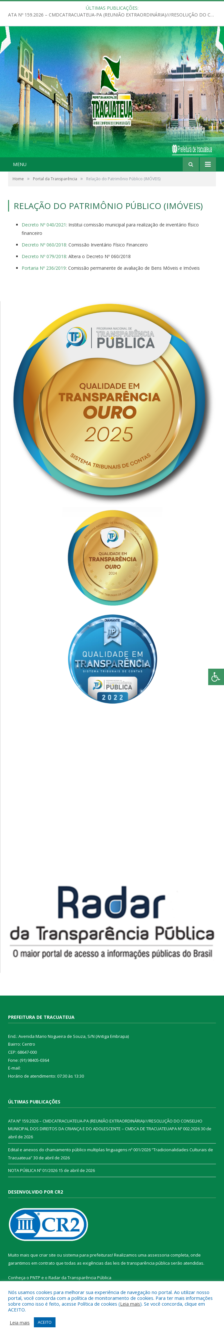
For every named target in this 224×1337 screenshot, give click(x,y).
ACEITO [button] (45, 1322)
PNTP (35, 1277)
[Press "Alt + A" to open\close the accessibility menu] (216, 677)
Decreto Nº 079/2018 (44, 256)
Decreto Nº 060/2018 (44, 245)
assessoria (158, 1255)
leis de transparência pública (141, 1263)
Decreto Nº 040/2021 (44, 225)
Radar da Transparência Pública (79, 1277)
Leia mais (130, 1303)
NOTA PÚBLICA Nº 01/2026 (32, 1170)
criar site (47, 1255)
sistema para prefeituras (87, 1255)
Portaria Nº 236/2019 (44, 268)
